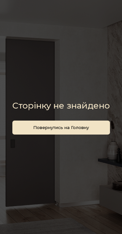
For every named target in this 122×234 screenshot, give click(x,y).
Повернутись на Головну (61, 127)
